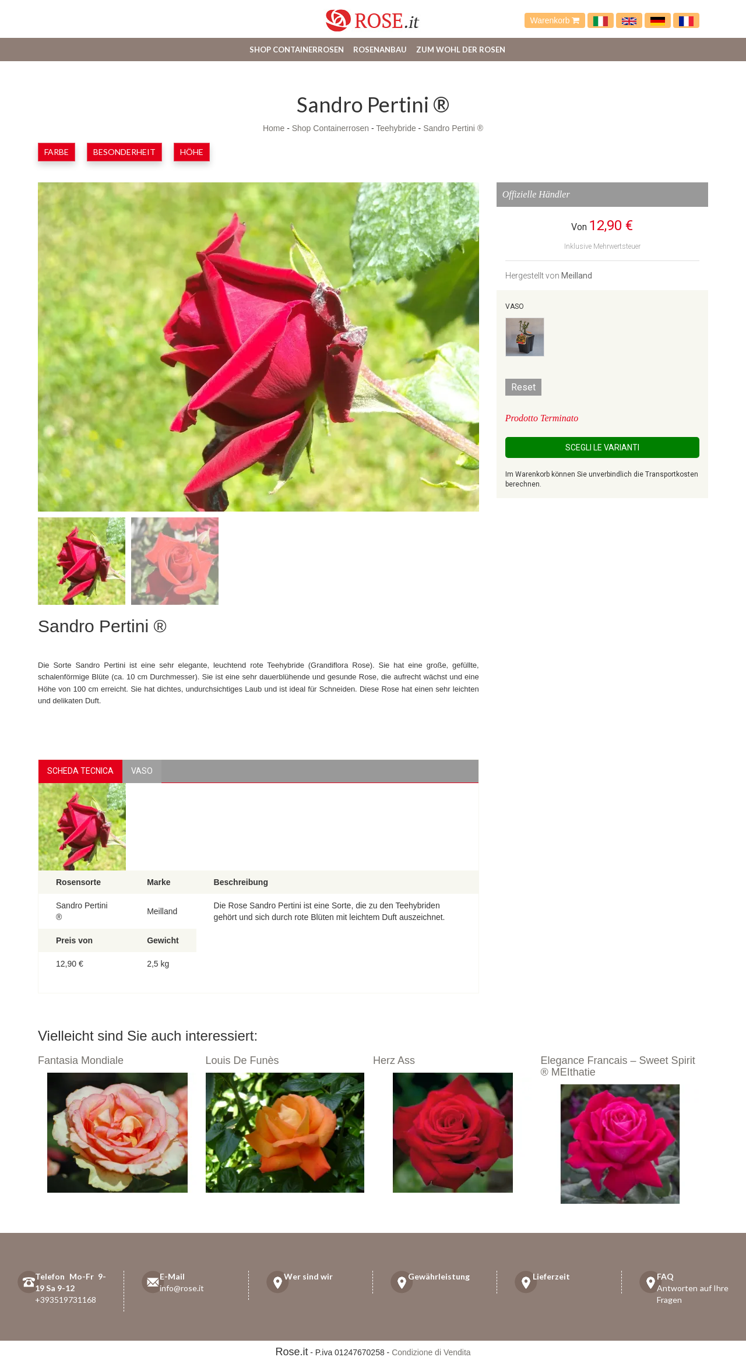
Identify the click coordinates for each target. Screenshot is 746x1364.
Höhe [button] (191, 152)
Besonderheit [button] (124, 152)
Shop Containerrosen (296, 49)
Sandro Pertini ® (453, 128)
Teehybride (396, 128)
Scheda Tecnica (80, 771)
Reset (523, 387)
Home (273, 128)
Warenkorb (555, 20)
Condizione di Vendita (431, 1352)
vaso (142, 771)
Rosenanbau (380, 49)
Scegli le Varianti (602, 447)
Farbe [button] (56, 152)
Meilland (576, 275)
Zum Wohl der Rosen (460, 49)
